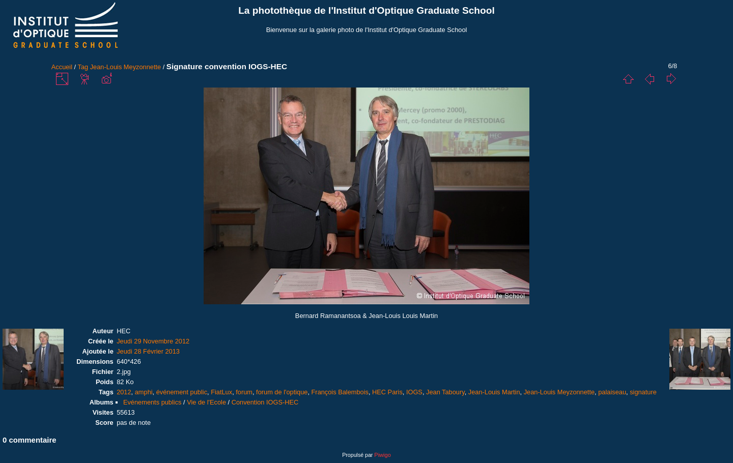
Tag (83, 67)
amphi (144, 392)
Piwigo (382, 455)
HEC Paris (387, 392)
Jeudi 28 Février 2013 (148, 351)
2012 (124, 392)
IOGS (414, 392)
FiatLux (221, 392)
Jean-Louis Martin (494, 392)
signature (643, 392)
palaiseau (612, 392)
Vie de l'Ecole (206, 402)
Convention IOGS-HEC (265, 402)
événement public (181, 392)
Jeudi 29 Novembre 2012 (153, 341)
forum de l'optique (281, 392)
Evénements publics (152, 402)
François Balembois (340, 392)
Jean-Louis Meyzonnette (125, 67)
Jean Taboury (445, 392)
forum (244, 392)
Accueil (61, 67)
